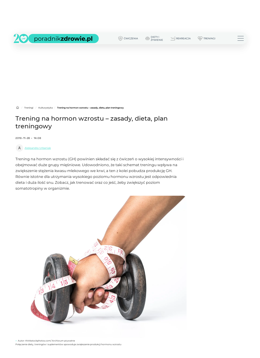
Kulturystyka (45, 107)
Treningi (28, 107)
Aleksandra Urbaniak (38, 148)
